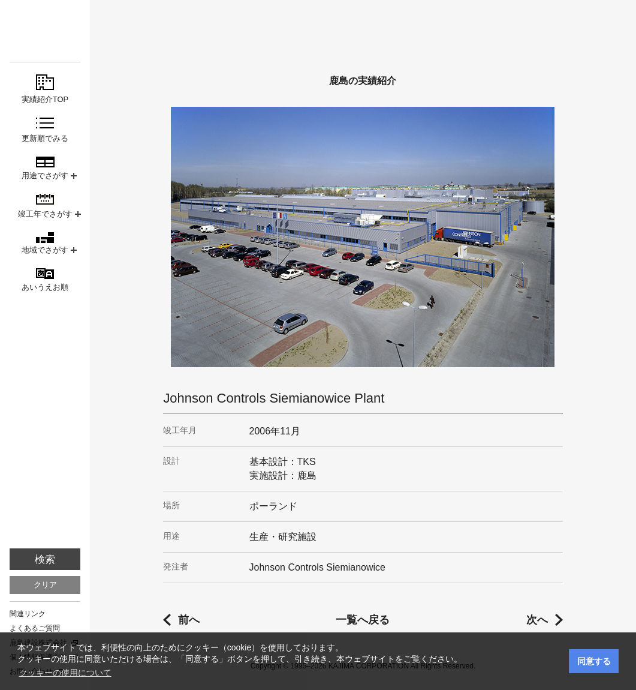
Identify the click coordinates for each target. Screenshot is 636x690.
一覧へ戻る (363, 620)
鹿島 (45, 31)
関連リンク (28, 613)
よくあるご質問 (35, 628)
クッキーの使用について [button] (65, 672)
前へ (189, 620)
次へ (537, 620)
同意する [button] (594, 661)
